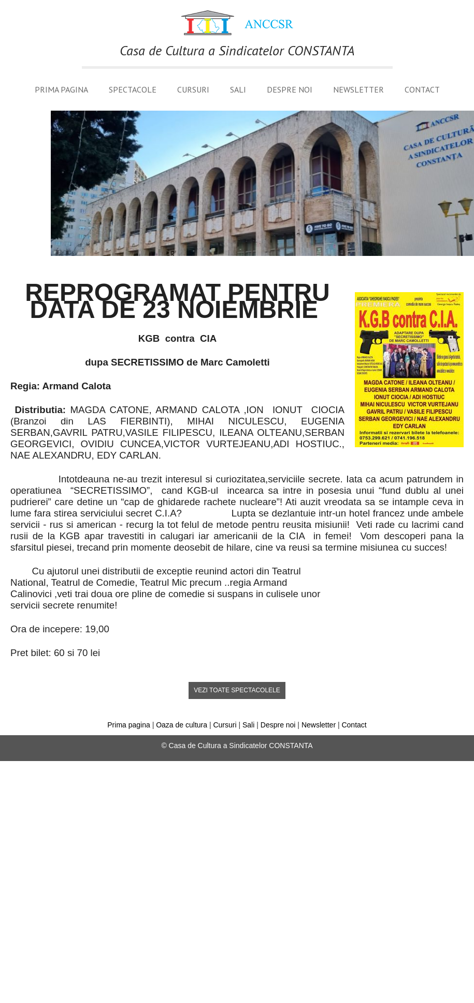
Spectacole (132, 89)
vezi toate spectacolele (237, 690)
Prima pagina (61, 89)
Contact (422, 89)
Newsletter (358, 89)
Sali (238, 89)
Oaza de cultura (181, 725)
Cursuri (193, 89)
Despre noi (289, 89)
